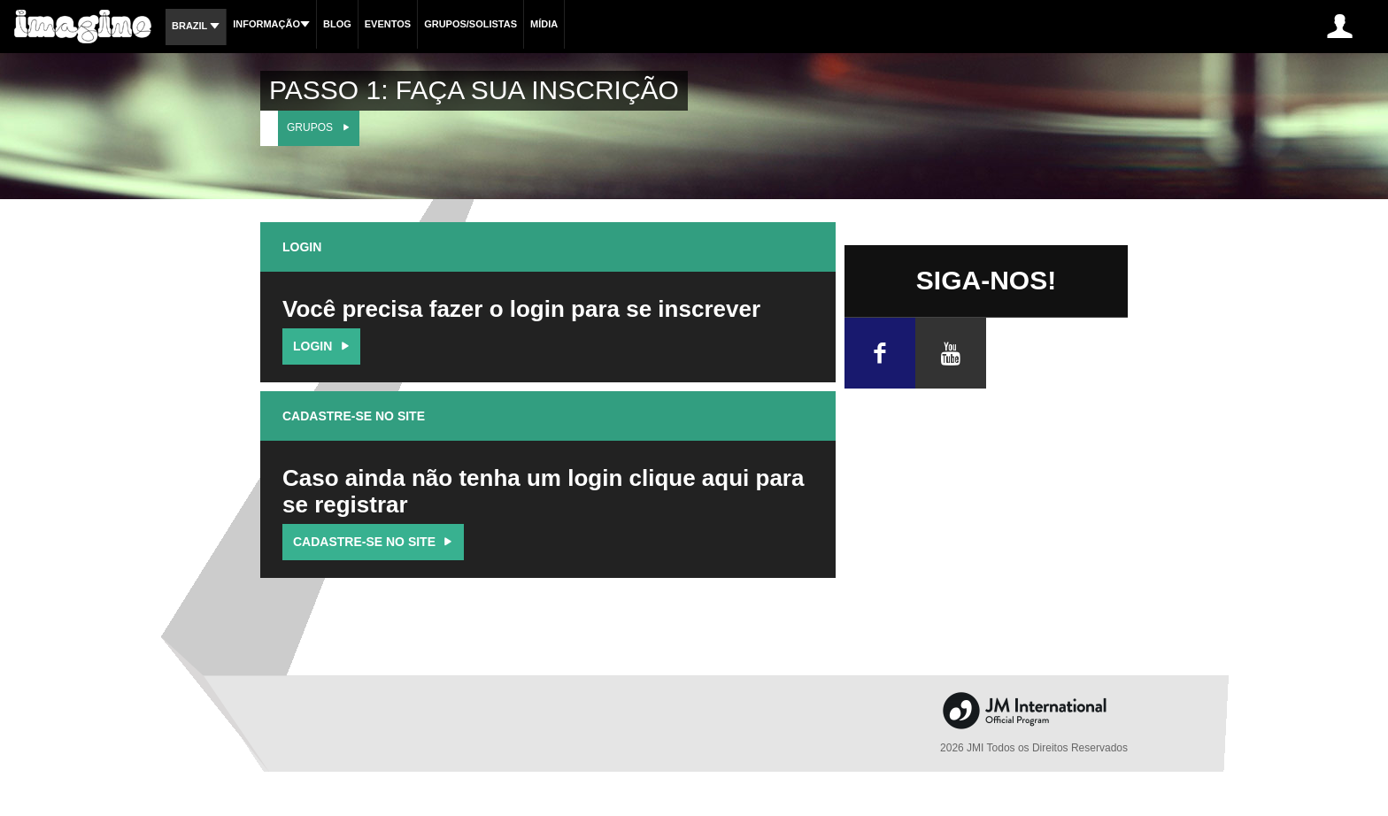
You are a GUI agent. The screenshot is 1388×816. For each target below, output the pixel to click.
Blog (337, 24)
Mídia (544, 24)
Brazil (196, 25)
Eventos (388, 24)
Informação (271, 24)
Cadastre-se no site (375, 541)
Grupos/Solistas (470, 24)
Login (323, 346)
